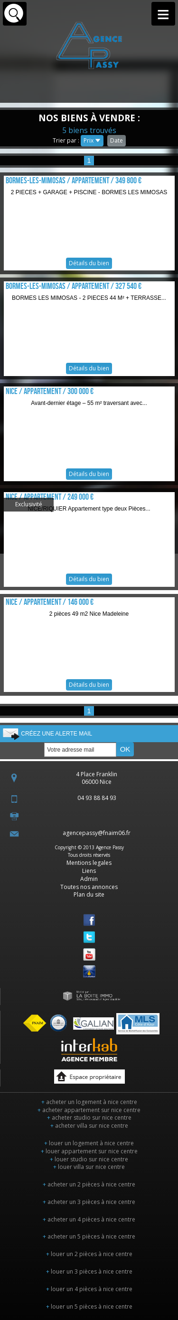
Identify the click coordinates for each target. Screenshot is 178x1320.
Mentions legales (89, 863)
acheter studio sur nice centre (89, 1117)
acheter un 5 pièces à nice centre (89, 1236)
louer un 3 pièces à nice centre (89, 1271)
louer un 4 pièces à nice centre (89, 1289)
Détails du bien (89, 223)
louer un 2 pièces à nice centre (89, 1254)
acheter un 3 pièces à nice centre (89, 1202)
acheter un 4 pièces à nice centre (89, 1219)
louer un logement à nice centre (89, 1143)
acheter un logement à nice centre (89, 1102)
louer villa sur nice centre (89, 1167)
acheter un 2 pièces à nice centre (89, 1184)
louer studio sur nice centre (89, 1159)
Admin (89, 879)
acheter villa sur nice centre (89, 1126)
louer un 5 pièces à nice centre (89, 1306)
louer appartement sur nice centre (89, 1151)
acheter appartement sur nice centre (89, 1110)
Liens (89, 871)
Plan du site (89, 894)
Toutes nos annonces (89, 887)
